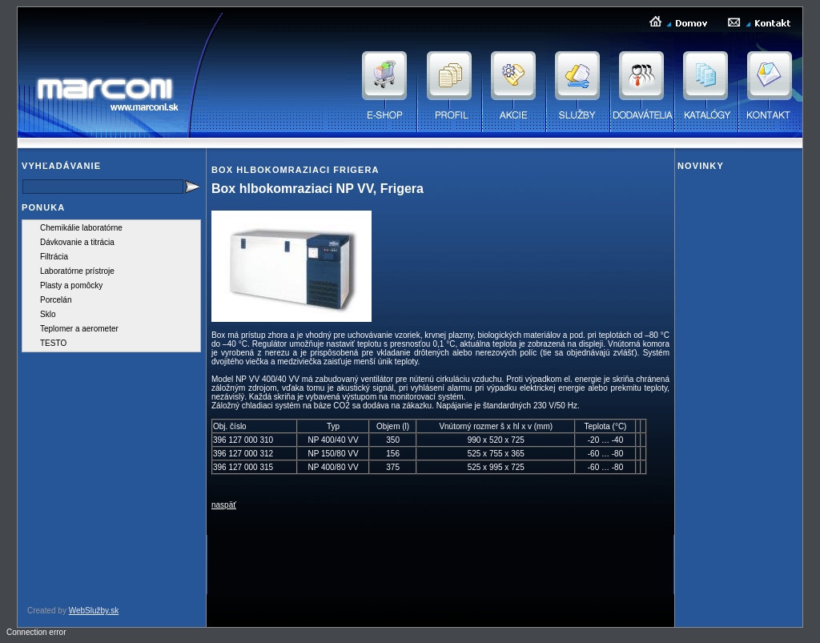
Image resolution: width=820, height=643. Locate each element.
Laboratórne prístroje (77, 271)
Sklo (47, 314)
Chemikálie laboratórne (81, 227)
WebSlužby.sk (94, 610)
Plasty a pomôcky (71, 285)
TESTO (53, 343)
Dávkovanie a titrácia (77, 242)
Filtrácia (54, 256)
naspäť (223, 504)
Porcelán (55, 299)
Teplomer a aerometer (79, 328)
